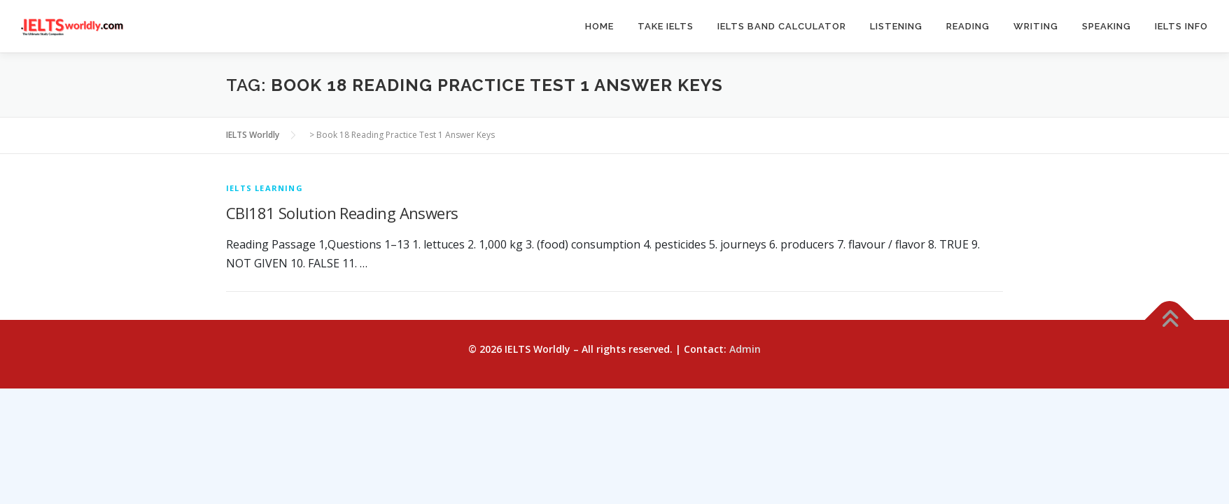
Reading (968, 26)
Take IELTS (666, 26)
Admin (745, 349)
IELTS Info (1181, 26)
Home (599, 26)
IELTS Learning (264, 188)
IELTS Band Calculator (781, 26)
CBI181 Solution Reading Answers (342, 212)
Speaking (1106, 26)
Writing (1035, 26)
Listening (896, 26)
